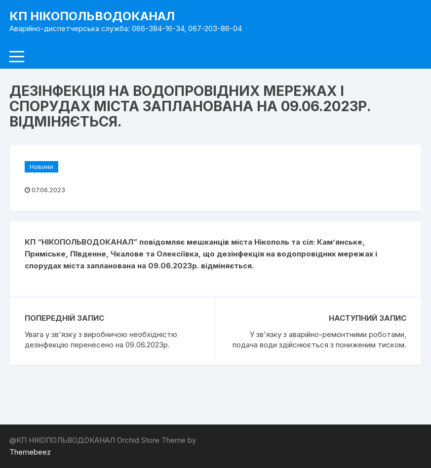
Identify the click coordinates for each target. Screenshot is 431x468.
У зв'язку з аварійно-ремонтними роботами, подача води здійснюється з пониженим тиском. (319, 339)
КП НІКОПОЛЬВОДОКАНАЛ (92, 16)
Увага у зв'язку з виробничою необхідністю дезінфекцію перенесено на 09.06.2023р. (101, 339)
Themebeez (30, 452)
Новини (41, 166)
